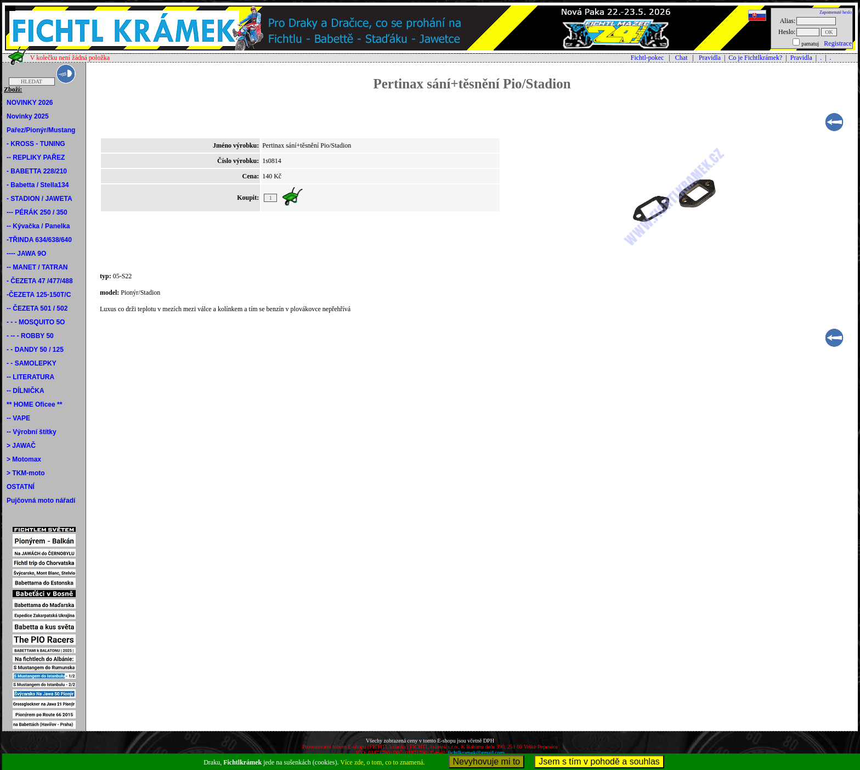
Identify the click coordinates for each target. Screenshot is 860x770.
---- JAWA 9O (26, 253)
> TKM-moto (26, 473)
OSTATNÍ (21, 487)
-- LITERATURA (30, 377)
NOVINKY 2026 (30, 102)
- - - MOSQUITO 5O (36, 322)
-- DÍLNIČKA (25, 391)
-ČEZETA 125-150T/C (39, 295)
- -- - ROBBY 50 (30, 336)
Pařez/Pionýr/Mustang (41, 130)
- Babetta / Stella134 (38, 185)
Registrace (838, 43)
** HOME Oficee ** (34, 404)
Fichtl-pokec (647, 57)
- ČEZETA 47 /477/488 (40, 281)
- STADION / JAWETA (39, 199)
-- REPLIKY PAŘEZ (36, 157)
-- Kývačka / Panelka (38, 226)
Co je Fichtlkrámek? (755, 57)
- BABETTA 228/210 (37, 171)
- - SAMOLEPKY (31, 363)
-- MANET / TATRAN (37, 267)
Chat (681, 57)
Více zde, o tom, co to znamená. (382, 762)
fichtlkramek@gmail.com (476, 753)
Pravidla (710, 57)
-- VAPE (18, 418)
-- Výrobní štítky (31, 432)
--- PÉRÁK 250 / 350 (37, 212)
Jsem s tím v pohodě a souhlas (599, 761)
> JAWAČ (21, 445)
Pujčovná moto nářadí (41, 500)
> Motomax (24, 459)
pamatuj (810, 44)
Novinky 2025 (28, 116)
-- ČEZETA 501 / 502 (37, 308)
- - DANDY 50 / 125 (35, 349)
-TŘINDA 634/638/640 (39, 240)
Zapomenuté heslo (835, 12)
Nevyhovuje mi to (486, 761)
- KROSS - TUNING (36, 144)
